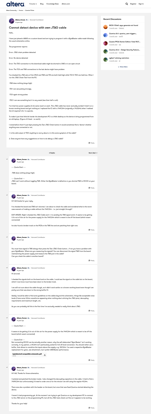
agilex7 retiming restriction (119, 58)
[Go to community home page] (15, 4)
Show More (122, 67)
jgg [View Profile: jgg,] (120, 44)
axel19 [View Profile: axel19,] (121, 36)
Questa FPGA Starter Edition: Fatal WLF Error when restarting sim (124, 42)
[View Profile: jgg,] (105, 43)
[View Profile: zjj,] (105, 60)
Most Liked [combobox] (93, 153)
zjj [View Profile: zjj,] (119, 61)
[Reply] (91, 143)
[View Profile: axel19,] (105, 35)
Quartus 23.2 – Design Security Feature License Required (124, 50)
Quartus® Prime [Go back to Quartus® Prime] (29, 10)
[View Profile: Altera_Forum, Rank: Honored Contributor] (11, 21)
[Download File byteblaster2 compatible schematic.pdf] (45, 355)
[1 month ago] (113, 28)
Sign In (141, 4)
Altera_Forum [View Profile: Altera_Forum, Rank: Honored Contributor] (20, 20)
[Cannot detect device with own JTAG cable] (20, 162)
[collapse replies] (7, 159)
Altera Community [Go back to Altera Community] (11, 10)
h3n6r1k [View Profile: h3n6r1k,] (121, 52)
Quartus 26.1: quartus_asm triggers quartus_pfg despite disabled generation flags (124, 34)
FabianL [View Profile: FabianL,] (121, 28)
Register (133, 4)
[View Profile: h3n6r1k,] (105, 51)
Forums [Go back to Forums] (21, 10)
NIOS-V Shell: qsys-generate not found (123, 25)
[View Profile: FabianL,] (105, 27)
